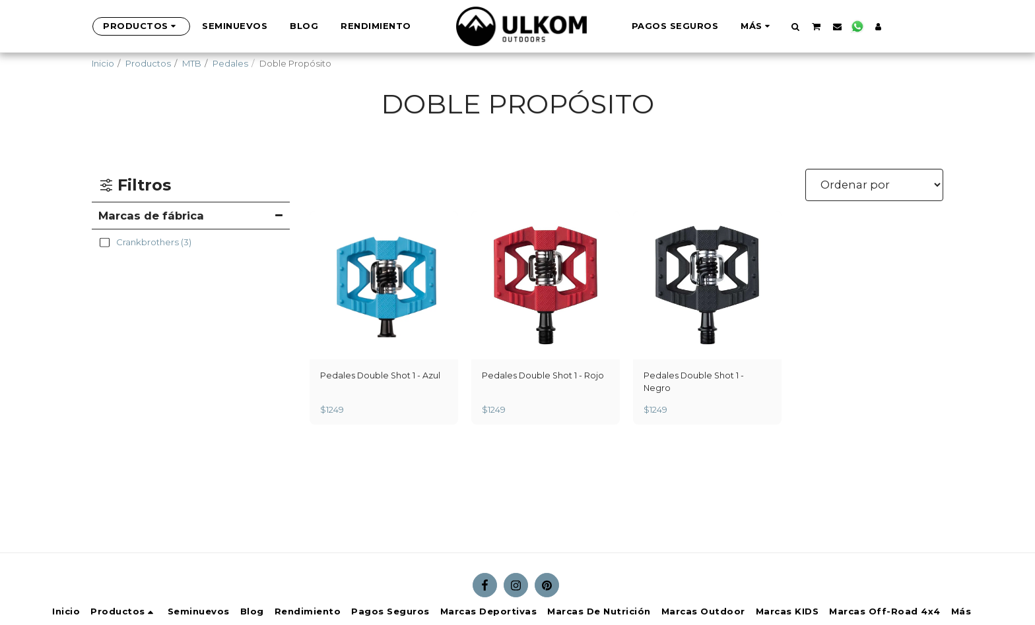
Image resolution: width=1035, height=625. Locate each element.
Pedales (230, 63)
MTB (191, 63)
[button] (773, 26)
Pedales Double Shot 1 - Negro (695, 382)
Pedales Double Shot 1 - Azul (381, 376)
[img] (384, 285)
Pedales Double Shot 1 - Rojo (544, 376)
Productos (148, 63)
